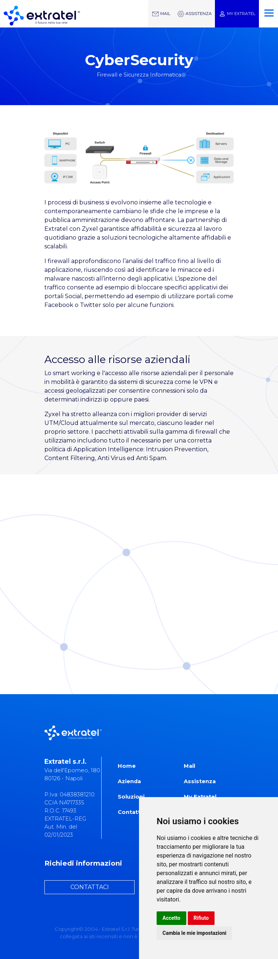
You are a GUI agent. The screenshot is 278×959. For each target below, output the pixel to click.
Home (127, 766)
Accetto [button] (171, 918)
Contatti (130, 812)
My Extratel (200, 796)
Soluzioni (131, 796)
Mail (189, 766)
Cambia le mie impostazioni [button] (194, 933)
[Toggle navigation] (267, 10)
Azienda (129, 781)
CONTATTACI (89, 887)
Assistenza (200, 781)
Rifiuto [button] (201, 918)
